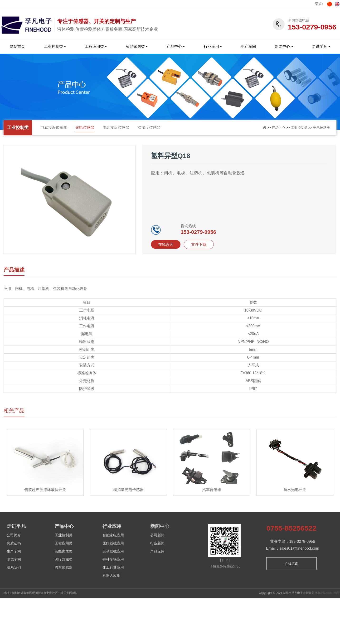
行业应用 (211, 46)
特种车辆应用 (113, 559)
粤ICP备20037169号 (327, 593)
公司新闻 (157, 535)
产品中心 (174, 46)
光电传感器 (84, 127)
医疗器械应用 (113, 543)
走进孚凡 (319, 46)
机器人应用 (111, 575)
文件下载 (198, 244)
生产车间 (248, 46)
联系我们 (14, 567)
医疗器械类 (64, 559)
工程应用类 (94, 46)
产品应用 (157, 551)
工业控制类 (53, 46)
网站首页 (17, 46)
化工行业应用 (113, 567)
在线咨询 (165, 244)
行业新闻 (157, 543)
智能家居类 (135, 46)
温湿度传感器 (149, 127)
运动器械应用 (113, 551)
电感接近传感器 (53, 127)
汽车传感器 (64, 567)
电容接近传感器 (116, 127)
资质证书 (14, 543)
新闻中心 (282, 46)
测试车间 (14, 559)
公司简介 (14, 535)
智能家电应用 (113, 535)
